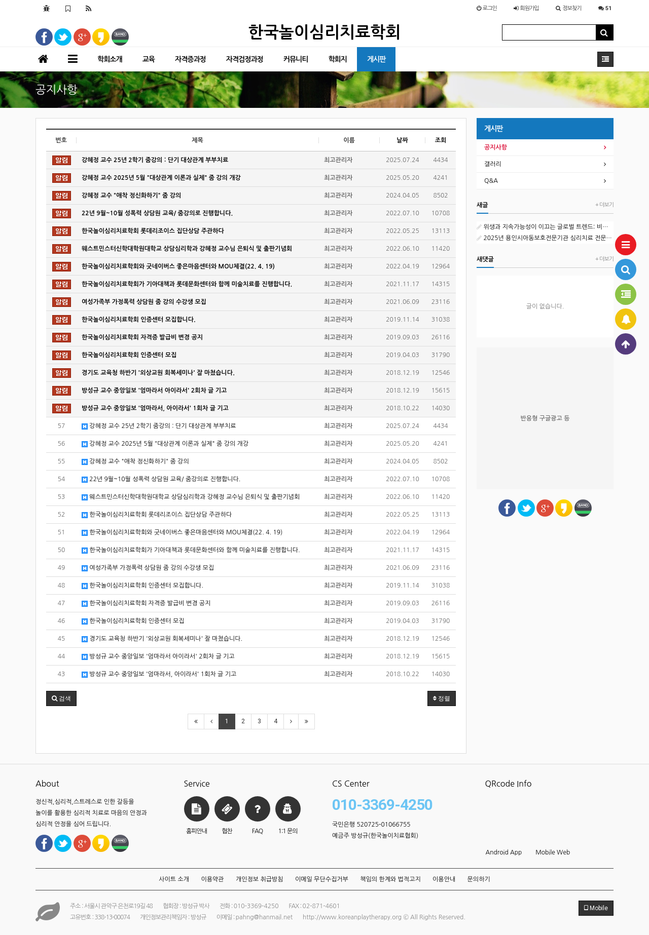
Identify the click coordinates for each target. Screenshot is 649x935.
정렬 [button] (441, 698)
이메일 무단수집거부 (321, 879)
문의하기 (478, 879)
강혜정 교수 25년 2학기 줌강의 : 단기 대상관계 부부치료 (159, 426)
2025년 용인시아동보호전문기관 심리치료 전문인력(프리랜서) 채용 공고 (545, 238)
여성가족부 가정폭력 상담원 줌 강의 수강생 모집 (148, 568)
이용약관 (212, 879)
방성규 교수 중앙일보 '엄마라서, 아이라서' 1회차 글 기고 (159, 674)
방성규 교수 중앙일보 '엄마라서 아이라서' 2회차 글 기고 (158, 656)
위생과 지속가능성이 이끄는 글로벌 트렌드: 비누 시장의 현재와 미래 (545, 227)
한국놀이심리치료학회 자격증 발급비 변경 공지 (146, 603)
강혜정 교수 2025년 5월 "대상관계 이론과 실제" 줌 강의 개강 (165, 444)
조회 (441, 140)
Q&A (491, 181)
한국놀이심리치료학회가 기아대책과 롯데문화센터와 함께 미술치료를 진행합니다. (191, 550)
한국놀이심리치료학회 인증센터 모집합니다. (142, 585)
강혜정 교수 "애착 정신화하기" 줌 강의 (135, 461)
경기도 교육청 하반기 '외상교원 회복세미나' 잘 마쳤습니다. (162, 639)
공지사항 (495, 147)
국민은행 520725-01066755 (371, 825)
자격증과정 (190, 59)
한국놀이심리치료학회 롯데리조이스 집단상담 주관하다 (157, 515)
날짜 (402, 140)
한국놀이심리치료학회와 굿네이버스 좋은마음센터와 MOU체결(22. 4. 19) (182, 532)
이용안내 (443, 879)
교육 (148, 59)
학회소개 (109, 59)
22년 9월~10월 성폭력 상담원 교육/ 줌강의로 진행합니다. (161, 479)
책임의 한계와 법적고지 (390, 879)
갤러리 (492, 164)
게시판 (376, 59)
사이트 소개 (174, 879)
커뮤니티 (295, 59)
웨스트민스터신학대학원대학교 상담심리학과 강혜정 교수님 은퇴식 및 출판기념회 (191, 497)
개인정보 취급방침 (259, 879)
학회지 (337, 59)
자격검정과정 (244, 59)
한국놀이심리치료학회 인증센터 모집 (133, 621)
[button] (61, 698)
